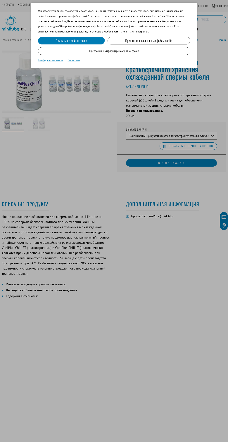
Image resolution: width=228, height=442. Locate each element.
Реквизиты (74, 60)
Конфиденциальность (50, 60)
